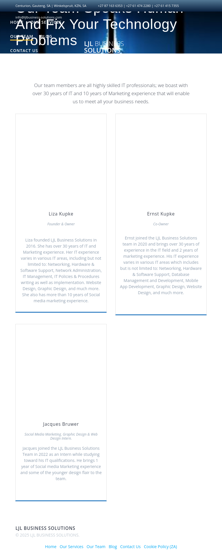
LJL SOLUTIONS (104, 47)
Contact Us (24, 50)
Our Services (46, 22)
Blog (46, 36)
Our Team (21, 36)
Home (16, 22)
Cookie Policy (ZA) (32, 64)
